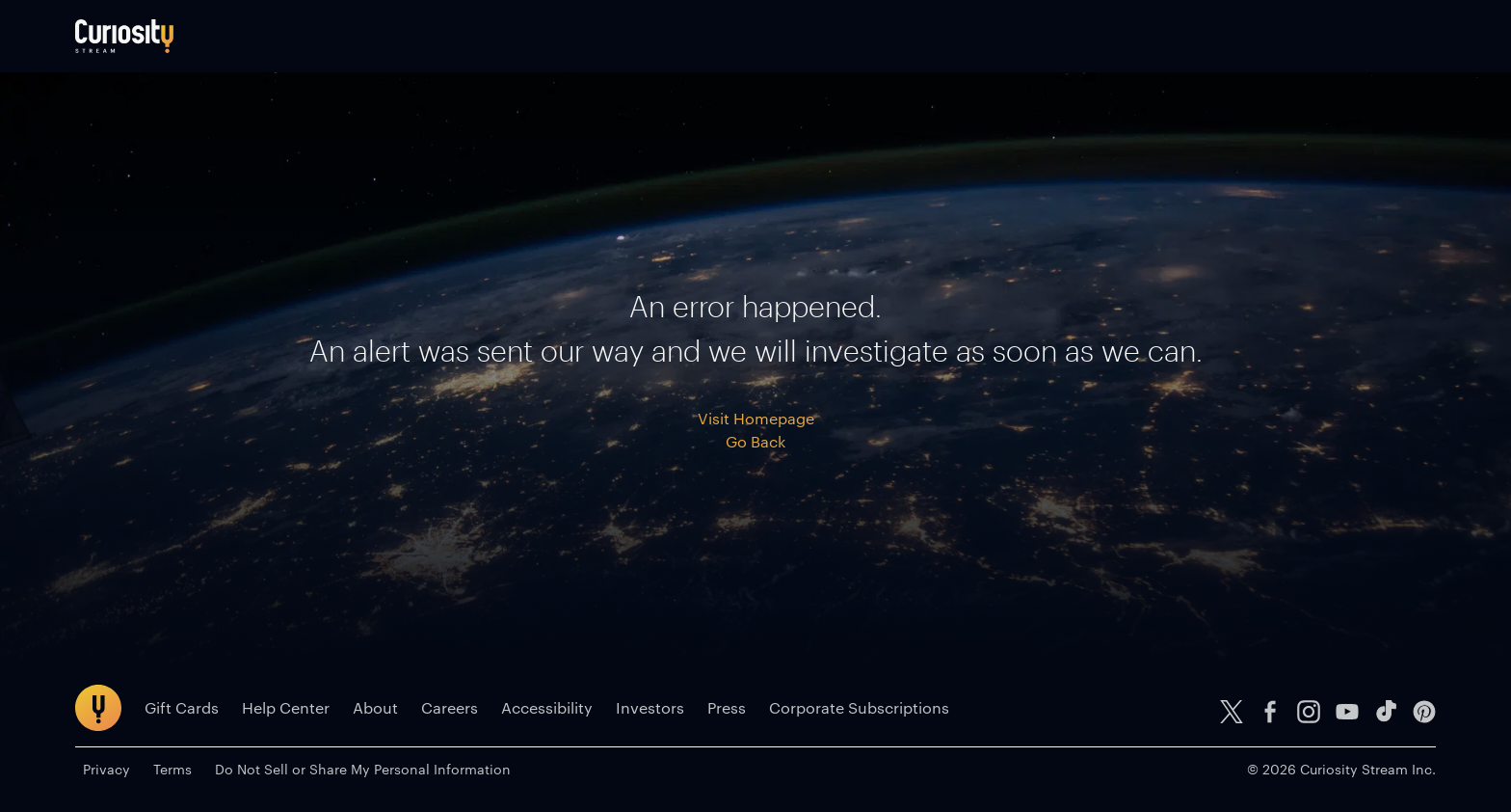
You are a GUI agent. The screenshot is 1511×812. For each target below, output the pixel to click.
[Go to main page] (124, 36)
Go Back (755, 441)
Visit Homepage (756, 418)
